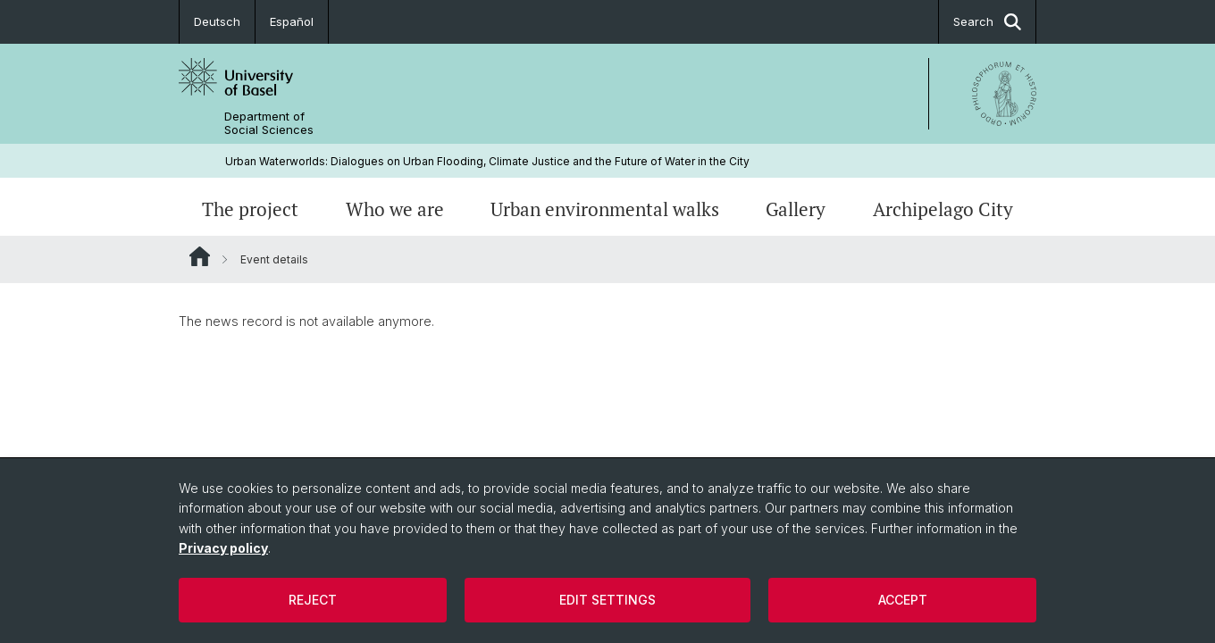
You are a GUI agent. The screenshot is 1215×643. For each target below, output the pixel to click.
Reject (313, 599)
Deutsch (217, 21)
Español (292, 21)
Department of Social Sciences (269, 123)
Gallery (795, 208)
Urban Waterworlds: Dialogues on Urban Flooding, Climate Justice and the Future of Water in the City (487, 161)
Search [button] (987, 21)
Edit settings (607, 599)
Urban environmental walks (604, 208)
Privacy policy (223, 547)
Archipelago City (943, 208)
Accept (902, 599)
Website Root (199, 256)
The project (250, 208)
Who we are (395, 208)
